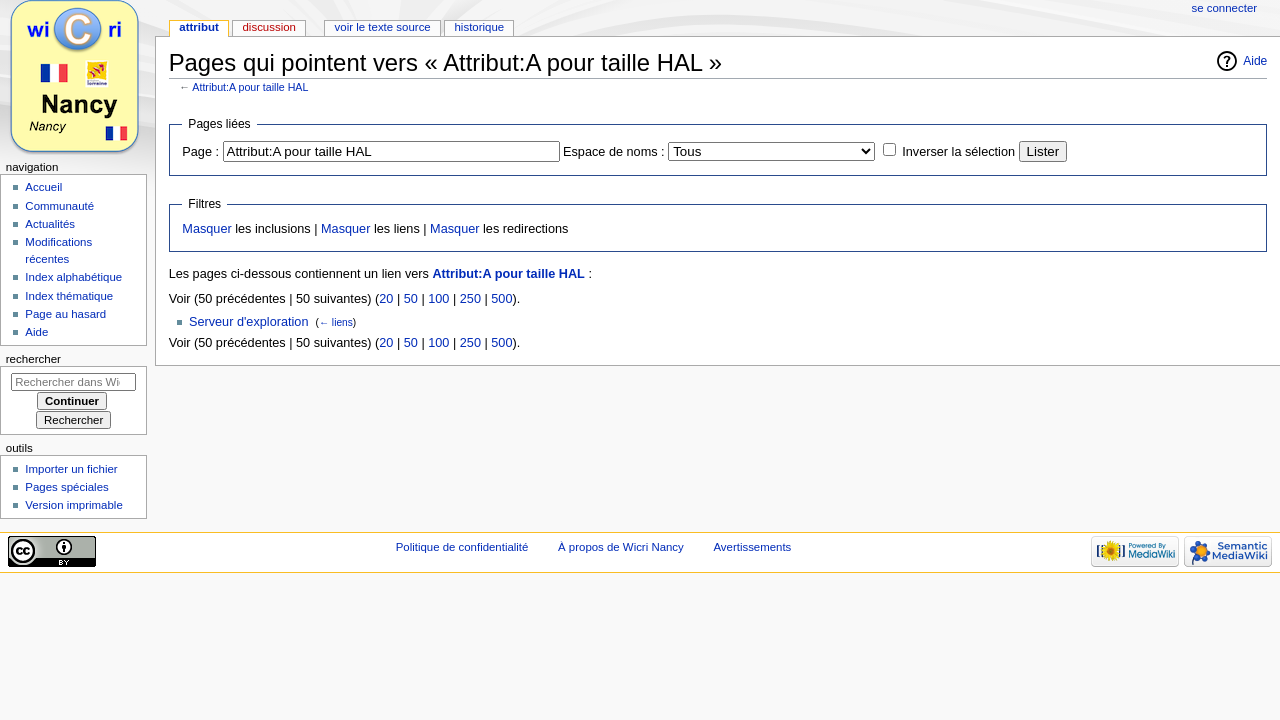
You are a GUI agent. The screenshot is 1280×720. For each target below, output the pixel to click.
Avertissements (752, 547)
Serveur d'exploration (249, 322)
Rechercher (33, 359)
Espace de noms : (614, 152)
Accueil (43, 187)
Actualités (50, 224)
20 (386, 299)
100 (438, 299)
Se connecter (1225, 8)
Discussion (268, 27)
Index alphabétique (73, 277)
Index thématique (69, 296)
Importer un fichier (71, 469)
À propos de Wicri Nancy (621, 547)
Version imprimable (73, 505)
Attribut (198, 27)
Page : (200, 152)
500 (501, 299)
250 (470, 299)
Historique (479, 27)
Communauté (59, 206)
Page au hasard (65, 314)
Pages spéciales (66, 487)
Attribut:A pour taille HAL (250, 87)
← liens (336, 322)
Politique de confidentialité (462, 547)
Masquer (206, 229)
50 (411, 299)
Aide (1255, 61)
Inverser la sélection (958, 152)
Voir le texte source (383, 27)
